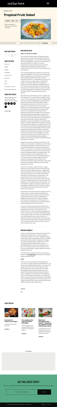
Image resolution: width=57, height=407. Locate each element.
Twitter (48, 404)
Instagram (43, 404)
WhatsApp (46, 43)
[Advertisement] (11, 129)
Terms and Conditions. (27, 404)
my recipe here (32, 254)
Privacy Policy (19, 404)
